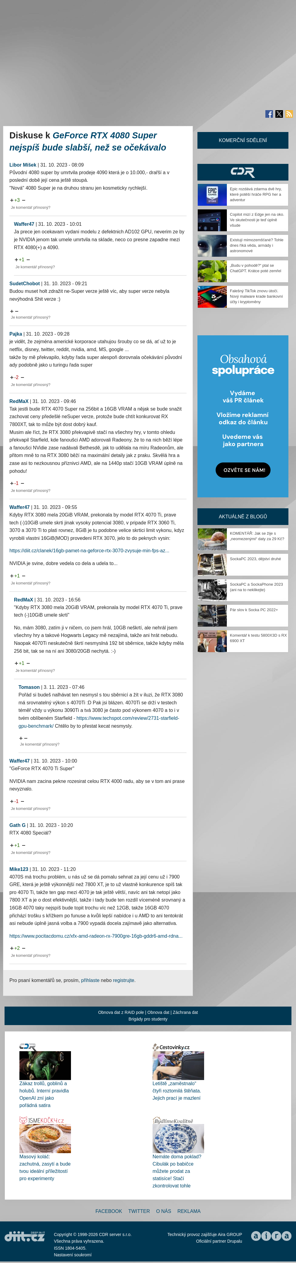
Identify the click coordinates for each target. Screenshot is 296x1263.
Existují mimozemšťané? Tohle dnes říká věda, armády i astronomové (257, 245)
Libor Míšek (22, 165)
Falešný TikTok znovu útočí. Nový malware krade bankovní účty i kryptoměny (256, 296)
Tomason (29, 687)
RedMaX (19, 401)
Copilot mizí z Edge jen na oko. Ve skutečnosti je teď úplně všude (257, 220)
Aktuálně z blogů (243, 516)
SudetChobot (24, 283)
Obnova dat (158, 1012)
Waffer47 (24, 224)
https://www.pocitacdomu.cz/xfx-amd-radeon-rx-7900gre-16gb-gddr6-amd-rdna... (96, 936)
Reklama (188, 1211)
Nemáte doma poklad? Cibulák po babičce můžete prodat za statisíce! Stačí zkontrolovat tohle (177, 1171)
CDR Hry (242, 172)
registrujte (123, 980)
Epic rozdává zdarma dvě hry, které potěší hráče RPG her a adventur (256, 194)
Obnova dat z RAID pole (121, 1012)
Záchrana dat (185, 1012)
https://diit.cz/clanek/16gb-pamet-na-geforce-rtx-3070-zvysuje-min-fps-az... (89, 550)
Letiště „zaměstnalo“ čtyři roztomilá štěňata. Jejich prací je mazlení (177, 1091)
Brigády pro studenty (148, 1019)
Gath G (17, 825)
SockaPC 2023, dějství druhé (255, 559)
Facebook (109, 1211)
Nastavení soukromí (73, 1254)
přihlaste (90, 980)
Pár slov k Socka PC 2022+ (254, 610)
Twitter (139, 1211)
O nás (163, 1211)
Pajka (15, 334)
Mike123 (18, 869)
